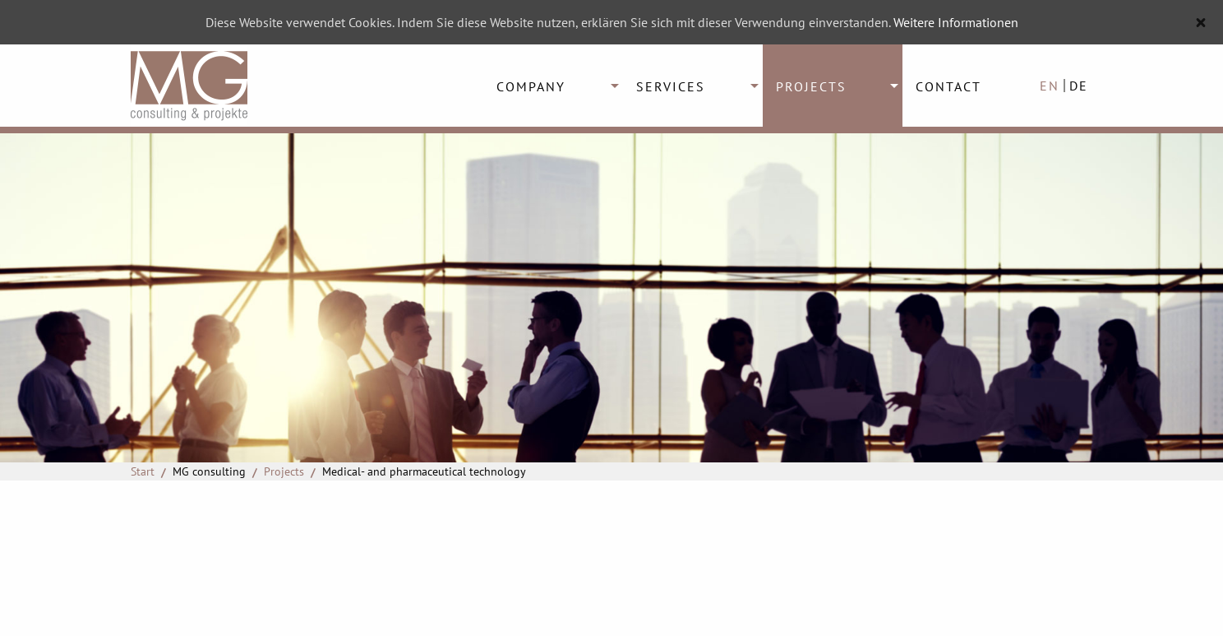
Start (143, 471)
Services (670, 86)
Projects (811, 86)
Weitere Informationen (955, 22)
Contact (948, 86)
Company (530, 86)
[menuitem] (553, 85)
